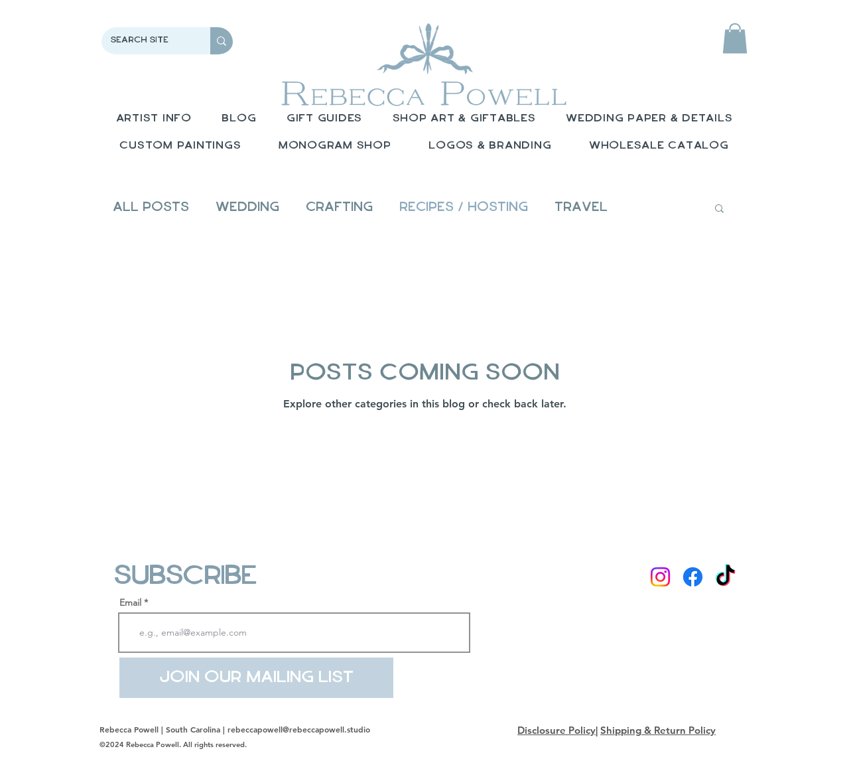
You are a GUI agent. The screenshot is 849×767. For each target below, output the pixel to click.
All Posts (151, 208)
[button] (735, 38)
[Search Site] (146, 40)
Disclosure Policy (556, 730)
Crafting (339, 208)
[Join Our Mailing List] (256, 678)
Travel (581, 208)
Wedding (247, 208)
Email (130, 602)
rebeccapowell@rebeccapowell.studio (299, 729)
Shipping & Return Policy (658, 730)
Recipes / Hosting (463, 208)
